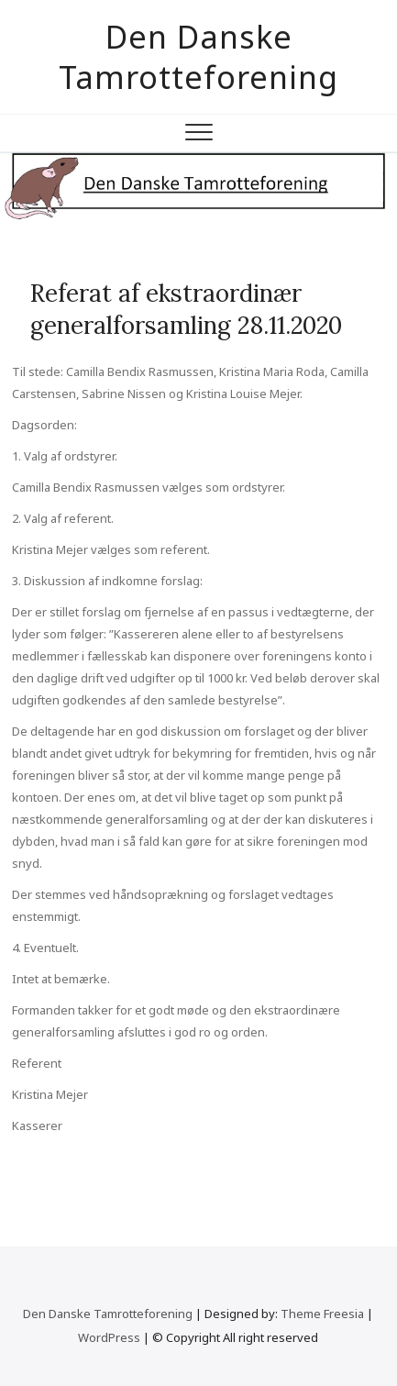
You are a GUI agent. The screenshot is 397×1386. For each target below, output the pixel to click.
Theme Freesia (322, 1313)
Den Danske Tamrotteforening (198, 57)
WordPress (109, 1337)
